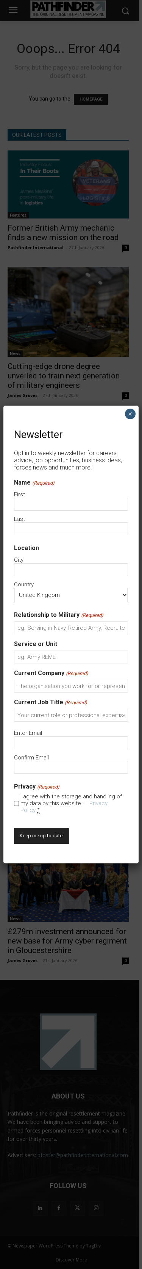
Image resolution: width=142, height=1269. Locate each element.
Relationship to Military (58, 614)
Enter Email (28, 733)
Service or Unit (35, 644)
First (19, 494)
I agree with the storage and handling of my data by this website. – (71, 803)
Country (24, 584)
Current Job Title (50, 702)
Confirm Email (31, 757)
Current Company (51, 673)
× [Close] (130, 414)
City (18, 559)
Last (19, 519)
